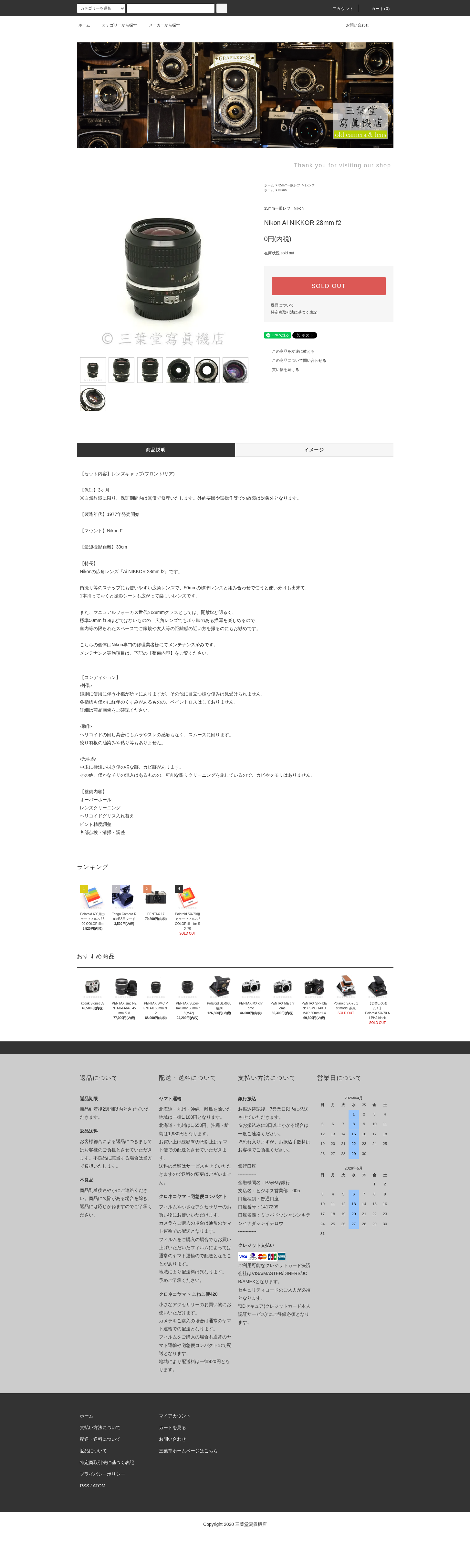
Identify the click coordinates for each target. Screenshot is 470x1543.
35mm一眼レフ (289, 185)
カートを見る (172, 1427)
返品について (282, 305)
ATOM (99, 1485)
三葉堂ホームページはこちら (188, 1450)
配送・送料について (100, 1439)
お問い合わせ (353, 25)
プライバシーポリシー (102, 1474)
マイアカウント (175, 1415)
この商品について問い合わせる (295, 360)
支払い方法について (100, 1427)
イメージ (314, 449)
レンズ (310, 185)
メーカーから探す (160, 25)
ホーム (84, 25)
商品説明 (156, 449)
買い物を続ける (281, 369)
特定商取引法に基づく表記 (294, 312)
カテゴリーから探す (115, 25)
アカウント (339, 8)
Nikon (282, 190)
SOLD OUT (328, 286)
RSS (84, 1485)
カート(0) (377, 8)
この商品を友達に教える (289, 351)
